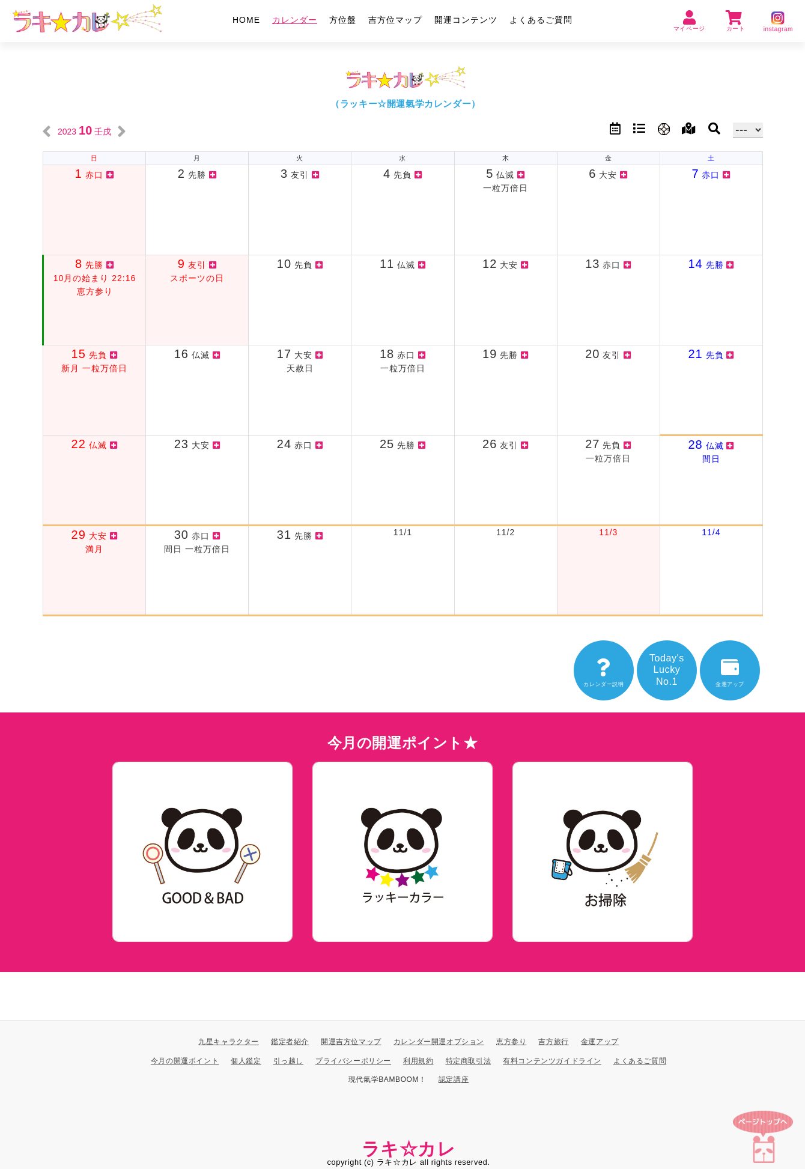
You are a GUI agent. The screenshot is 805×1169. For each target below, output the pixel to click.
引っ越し (288, 1060)
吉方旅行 (553, 1041)
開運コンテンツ (465, 20)
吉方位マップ (395, 20)
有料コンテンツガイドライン (552, 1060)
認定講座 (454, 1079)
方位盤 (342, 20)
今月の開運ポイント (185, 1060)
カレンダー (294, 20)
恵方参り (511, 1041)
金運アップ (600, 1041)
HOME (246, 20)
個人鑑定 (246, 1060)
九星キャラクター (228, 1041)
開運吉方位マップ (351, 1041)
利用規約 (418, 1060)
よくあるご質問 (541, 20)
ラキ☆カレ (409, 1149)
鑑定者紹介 (290, 1041)
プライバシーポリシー (353, 1060)
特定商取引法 (468, 1060)
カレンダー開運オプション (438, 1041)
